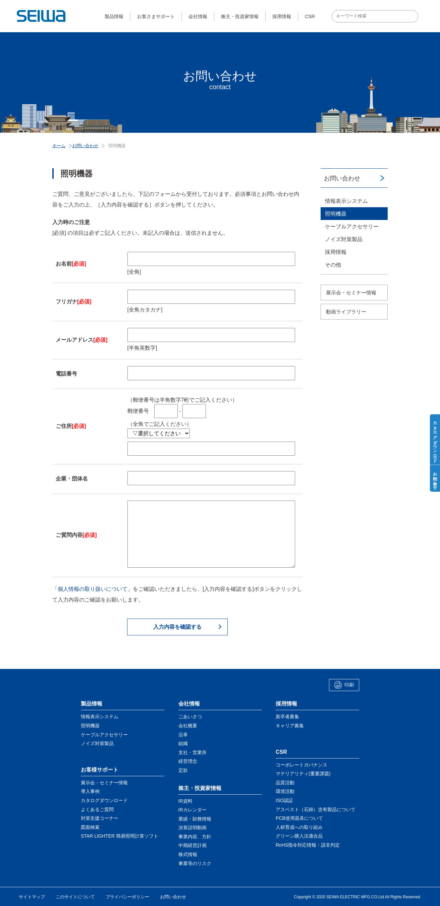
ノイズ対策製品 (344, 239)
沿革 (183, 734)
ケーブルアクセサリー (352, 226)
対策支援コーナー (99, 818)
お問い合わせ (342, 178)
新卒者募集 (287, 716)
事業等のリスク (194, 863)
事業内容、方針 (194, 836)
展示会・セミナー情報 (351, 292)
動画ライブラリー (346, 312)
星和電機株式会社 (41, 16)
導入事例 (90, 791)
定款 (183, 770)
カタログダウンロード (104, 800)
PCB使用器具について (299, 818)
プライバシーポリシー (127, 896)
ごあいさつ (190, 716)
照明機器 (335, 214)
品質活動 (285, 782)
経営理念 (187, 761)
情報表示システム (346, 201)
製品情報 (114, 16)
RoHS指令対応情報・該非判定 (308, 845)
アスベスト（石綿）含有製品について (315, 809)
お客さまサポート (156, 16)
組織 (183, 743)
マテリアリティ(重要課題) (303, 773)
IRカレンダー (192, 809)
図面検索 (90, 827)
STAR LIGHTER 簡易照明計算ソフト (119, 836)
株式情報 (187, 854)
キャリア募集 (290, 725)
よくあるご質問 (97, 809)
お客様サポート (99, 770)
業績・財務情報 (194, 819)
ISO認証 (284, 800)
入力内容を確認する (177, 627)
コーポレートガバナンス (301, 765)
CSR (310, 16)
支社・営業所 (192, 752)
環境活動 (285, 791)
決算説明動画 (192, 827)
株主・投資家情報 (240, 16)
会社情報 (197, 16)
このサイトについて (75, 896)
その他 (333, 265)
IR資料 (185, 801)
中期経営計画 (192, 845)
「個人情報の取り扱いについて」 (92, 589)
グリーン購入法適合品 (299, 836)
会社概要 (187, 725)
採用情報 (281, 16)
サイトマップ (32, 896)
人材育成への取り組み (299, 827)
